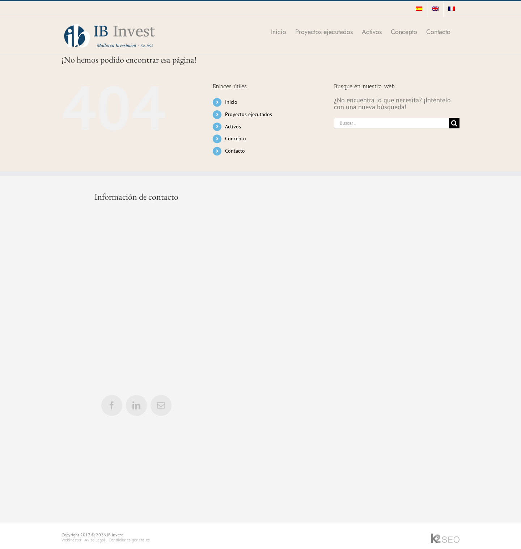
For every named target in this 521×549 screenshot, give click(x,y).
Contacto (235, 151)
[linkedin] (136, 405)
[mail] (161, 405)
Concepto (235, 138)
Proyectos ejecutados (248, 114)
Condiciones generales (129, 539)
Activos (233, 126)
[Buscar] (454, 123)
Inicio (231, 102)
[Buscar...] (391, 123)
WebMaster (71, 539)
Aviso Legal (95, 539)
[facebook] (111, 405)
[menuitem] (419, 9)
